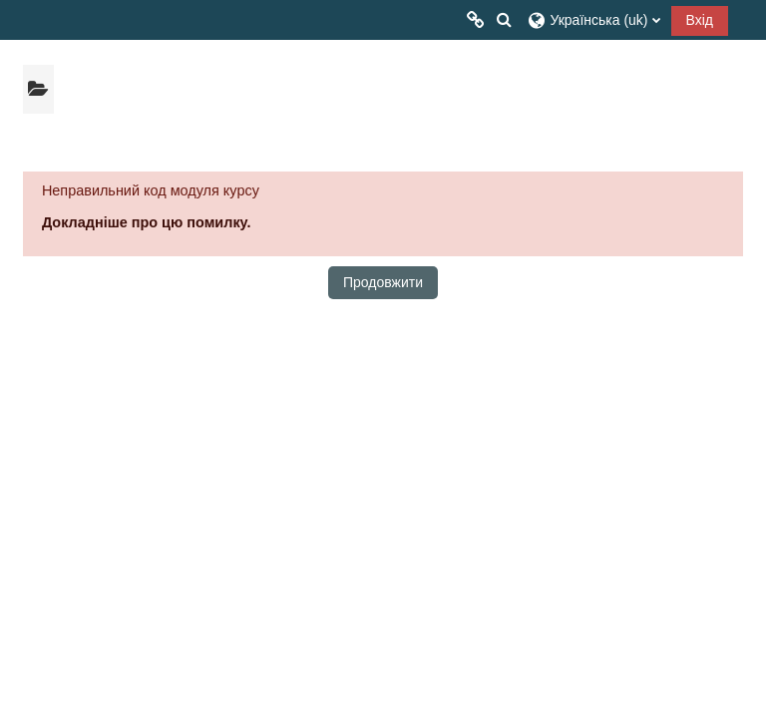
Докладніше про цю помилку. (146, 222)
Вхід (699, 20)
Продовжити (383, 282)
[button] (504, 20)
